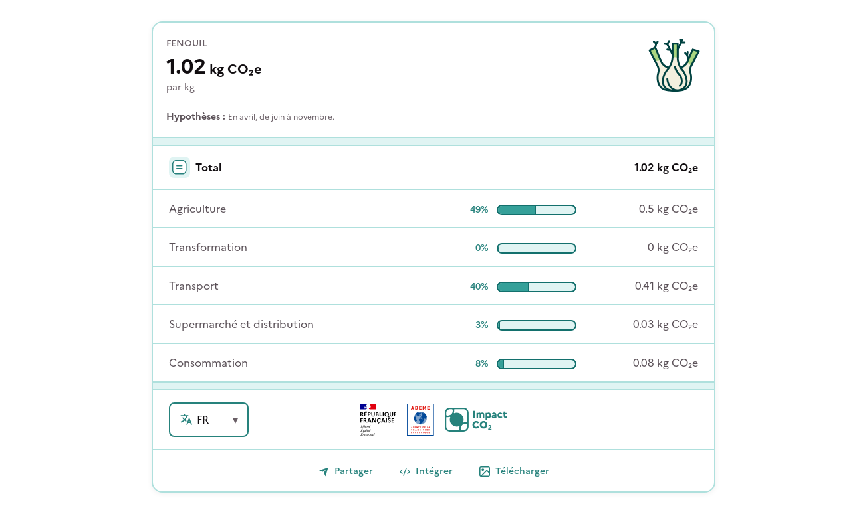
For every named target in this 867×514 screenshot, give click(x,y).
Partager (345, 471)
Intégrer (426, 471)
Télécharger (514, 471)
